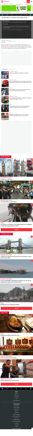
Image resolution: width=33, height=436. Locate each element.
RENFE (10, 88)
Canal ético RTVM (16, 419)
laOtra (16, 398)
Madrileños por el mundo (6, 177)
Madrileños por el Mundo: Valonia (10, 304)
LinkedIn (21, 15)
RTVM (16, 391)
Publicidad (16, 412)
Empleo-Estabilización (16, 416)
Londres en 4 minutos (16, 167)
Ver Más (16, 229)
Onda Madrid (18, 4)
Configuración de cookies (16, 428)
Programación (28, 4)
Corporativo (16, 404)
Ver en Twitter (7, 389)
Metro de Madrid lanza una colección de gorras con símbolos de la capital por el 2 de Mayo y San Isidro (5, 83)
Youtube (26, 15)
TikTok (16, 14)
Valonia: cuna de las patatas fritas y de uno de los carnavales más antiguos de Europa (16, 292)
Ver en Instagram (12, 389)
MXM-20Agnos (16, 8)
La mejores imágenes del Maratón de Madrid (18, 73)
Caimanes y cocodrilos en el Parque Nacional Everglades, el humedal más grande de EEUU (16, 212)
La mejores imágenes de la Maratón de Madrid (5, 75)
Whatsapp (30, 15)
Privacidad (16, 423)
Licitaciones (16, 417)
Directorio (16, 410)
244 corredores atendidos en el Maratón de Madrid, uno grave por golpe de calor (5, 100)
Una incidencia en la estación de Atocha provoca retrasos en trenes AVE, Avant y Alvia (5, 91)
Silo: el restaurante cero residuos (16, 368)
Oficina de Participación (16, 421)
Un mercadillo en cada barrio (16, 190)
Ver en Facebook (2, 389)
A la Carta (11, 4)
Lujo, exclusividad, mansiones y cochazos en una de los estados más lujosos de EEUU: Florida (16, 268)
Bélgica (2, 303)
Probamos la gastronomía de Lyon (16, 323)
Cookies (16, 426)
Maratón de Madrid (13, 71)
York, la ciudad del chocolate (16, 346)
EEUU (10, 113)
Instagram (11, 15)
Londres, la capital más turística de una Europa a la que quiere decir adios (16, 244)
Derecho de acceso (16, 414)
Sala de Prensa (16, 405)
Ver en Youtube (26, 389)
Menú (31, 1)
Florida (2, 222)
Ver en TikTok (16, 389)
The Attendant (7, 44)
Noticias (4, 4)
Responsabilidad (16, 407)
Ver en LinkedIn (21, 389)
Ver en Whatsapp (31, 389)
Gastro (2, 333)
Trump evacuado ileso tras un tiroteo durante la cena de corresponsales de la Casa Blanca (5, 108)
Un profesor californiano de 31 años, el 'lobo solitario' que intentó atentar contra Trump (5, 116)
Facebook (2, 14)
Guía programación (16, 400)
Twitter (7, 14)
